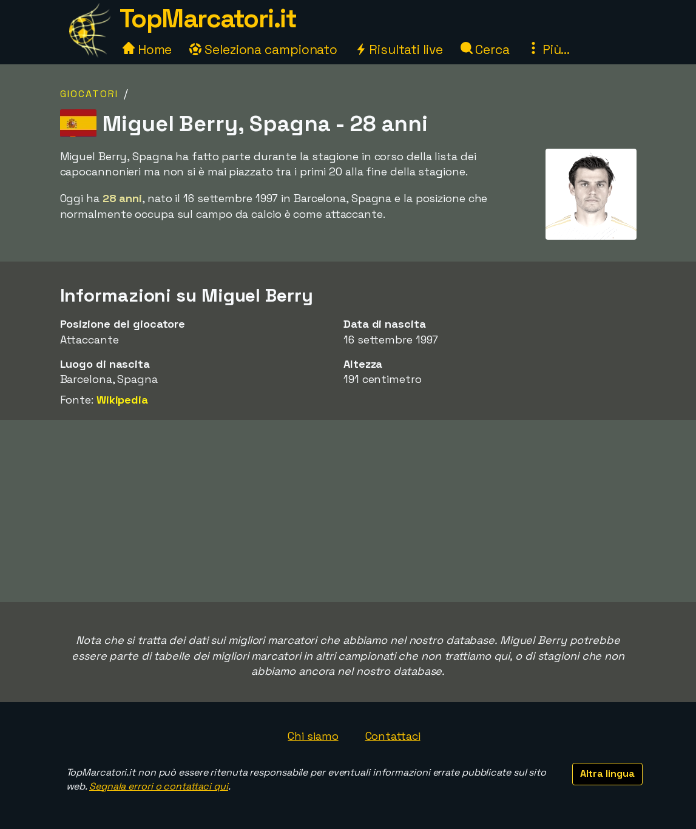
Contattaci (393, 736)
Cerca (485, 49)
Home (147, 49)
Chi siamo (313, 736)
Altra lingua (607, 773)
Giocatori (89, 93)
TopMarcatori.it (208, 18)
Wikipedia (122, 400)
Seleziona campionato (263, 49)
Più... (548, 49)
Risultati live (399, 49)
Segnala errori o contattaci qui (158, 786)
